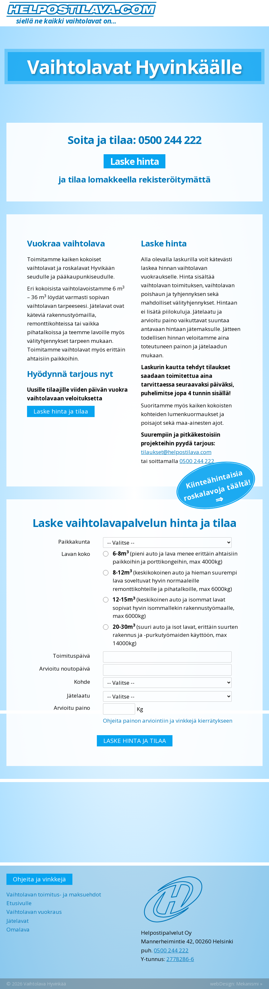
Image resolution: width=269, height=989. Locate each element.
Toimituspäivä (71, 655)
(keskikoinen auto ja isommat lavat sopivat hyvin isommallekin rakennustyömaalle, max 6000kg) (173, 607)
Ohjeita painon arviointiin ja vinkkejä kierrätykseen (167, 720)
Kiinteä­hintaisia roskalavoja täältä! (216, 485)
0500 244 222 (197, 461)
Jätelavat (17, 920)
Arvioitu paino (72, 707)
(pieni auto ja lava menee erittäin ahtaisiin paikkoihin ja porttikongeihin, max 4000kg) (175, 557)
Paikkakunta (74, 541)
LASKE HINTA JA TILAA (134, 740)
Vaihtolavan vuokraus (34, 911)
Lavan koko (75, 553)
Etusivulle (19, 903)
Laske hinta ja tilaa (60, 411)
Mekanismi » (249, 984)
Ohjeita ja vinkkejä (39, 879)
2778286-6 (180, 959)
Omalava (18, 929)
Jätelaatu (78, 695)
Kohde (82, 681)
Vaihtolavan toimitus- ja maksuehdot (53, 894)
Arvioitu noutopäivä (64, 668)
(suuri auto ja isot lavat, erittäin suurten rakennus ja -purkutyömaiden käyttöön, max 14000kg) (175, 635)
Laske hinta (134, 161)
